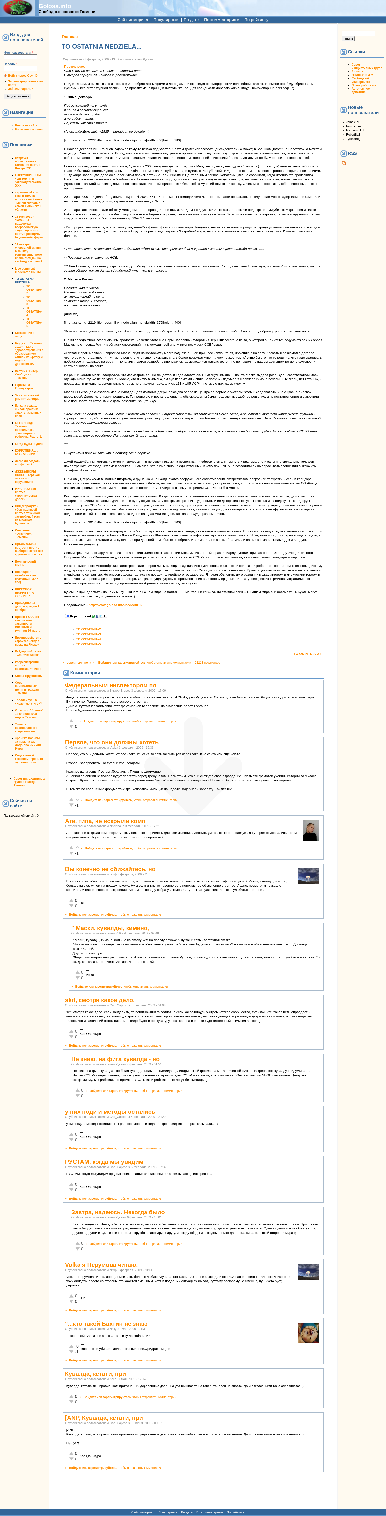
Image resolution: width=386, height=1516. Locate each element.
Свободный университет (361, 80)
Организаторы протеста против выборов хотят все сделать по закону (29, 549)
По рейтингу (256, 20)
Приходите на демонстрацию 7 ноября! (27, 606)
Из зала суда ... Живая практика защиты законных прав (28, 411)
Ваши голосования (29, 129)
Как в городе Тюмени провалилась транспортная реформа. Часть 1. (28, 429)
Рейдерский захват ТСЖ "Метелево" (29, 653)
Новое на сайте (26, 125)
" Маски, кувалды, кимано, (110, 928)
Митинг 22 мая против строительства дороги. (26, 494)
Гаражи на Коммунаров (24, 386)
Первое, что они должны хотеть (112, 742)
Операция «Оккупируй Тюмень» (23, 534)
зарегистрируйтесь (132, 662)
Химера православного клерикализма (26, 728)
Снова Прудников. (28, 676)
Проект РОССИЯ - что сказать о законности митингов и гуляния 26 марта (28, 623)
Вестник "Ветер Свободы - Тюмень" (26, 374)
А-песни (357, 71)
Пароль (10, 64)
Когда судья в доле (29, 444)
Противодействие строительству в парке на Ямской (28, 641)
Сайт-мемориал (133, 20)
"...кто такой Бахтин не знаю (106, 1323)
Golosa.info (55, 6)
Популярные (165, 20)
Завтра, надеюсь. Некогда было (118, 1212)
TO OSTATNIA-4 (34, 311)
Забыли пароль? (20, 89)
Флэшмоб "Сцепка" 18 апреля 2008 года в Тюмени (29, 714)
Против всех (74, 66)
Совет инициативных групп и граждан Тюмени (27, 688)
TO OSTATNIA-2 (34, 290)
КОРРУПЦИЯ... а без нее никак (26, 452)
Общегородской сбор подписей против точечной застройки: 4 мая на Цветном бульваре (27, 515)
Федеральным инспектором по (111, 685)
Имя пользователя (18, 52)
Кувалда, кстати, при (95, 1374)
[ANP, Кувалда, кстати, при (104, 1418)
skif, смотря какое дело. (100, 1000)
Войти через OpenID (23, 75)
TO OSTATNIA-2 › (307, 654)
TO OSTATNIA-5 (34, 323)
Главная (70, 37)
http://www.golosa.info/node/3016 (115, 605)
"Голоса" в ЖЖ (362, 75)
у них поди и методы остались (110, 1111)
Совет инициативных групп (367, 66)
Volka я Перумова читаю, (101, 1264)
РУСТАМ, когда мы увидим (104, 1161)
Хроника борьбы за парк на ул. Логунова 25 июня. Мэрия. (28, 743)
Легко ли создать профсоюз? (27, 462)
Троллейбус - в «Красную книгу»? (28, 701)
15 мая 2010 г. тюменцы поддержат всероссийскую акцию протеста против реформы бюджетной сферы (29, 227)
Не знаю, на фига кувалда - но (115, 1059)
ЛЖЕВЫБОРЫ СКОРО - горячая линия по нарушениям (27, 477)
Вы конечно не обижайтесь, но (110, 869)
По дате (191, 20)
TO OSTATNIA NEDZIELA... (24, 280)
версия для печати (81, 662)
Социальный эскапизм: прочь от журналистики (29, 759)
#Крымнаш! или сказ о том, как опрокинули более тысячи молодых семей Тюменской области (28, 201)
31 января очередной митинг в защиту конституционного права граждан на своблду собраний (28, 253)
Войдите (104, 662)
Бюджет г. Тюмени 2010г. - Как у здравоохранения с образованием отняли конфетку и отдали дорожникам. (29, 354)
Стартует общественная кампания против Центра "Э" (27, 163)
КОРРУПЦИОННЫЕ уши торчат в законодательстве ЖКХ (29, 180)
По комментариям (221, 20)
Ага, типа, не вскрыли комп (105, 821)
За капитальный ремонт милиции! (28, 397)
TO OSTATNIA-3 (34, 301)
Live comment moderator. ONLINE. (29, 270)
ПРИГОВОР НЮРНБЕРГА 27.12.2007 (24, 593)
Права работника (364, 85)
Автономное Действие (361, 90)
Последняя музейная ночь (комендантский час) (26, 577)
